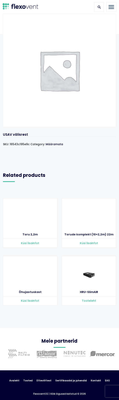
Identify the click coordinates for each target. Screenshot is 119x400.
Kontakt (96, 380)
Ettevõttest (44, 380)
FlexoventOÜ (41, 393)
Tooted (28, 380)
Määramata (54, 144)
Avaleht (14, 380)
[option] (18, 356)
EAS (107, 380)
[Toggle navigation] (111, 7)
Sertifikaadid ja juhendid (71, 380)
